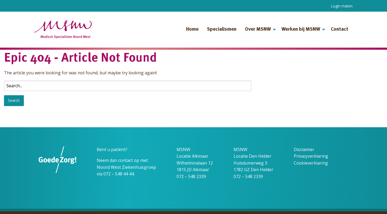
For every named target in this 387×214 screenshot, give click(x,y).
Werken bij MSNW (301, 29)
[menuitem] (192, 29)
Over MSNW (258, 29)
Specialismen (221, 29)
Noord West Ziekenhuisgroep (126, 167)
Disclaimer (304, 149)
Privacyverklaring (311, 156)
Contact (339, 29)
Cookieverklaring (311, 163)
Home (192, 29)
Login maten (342, 5)
